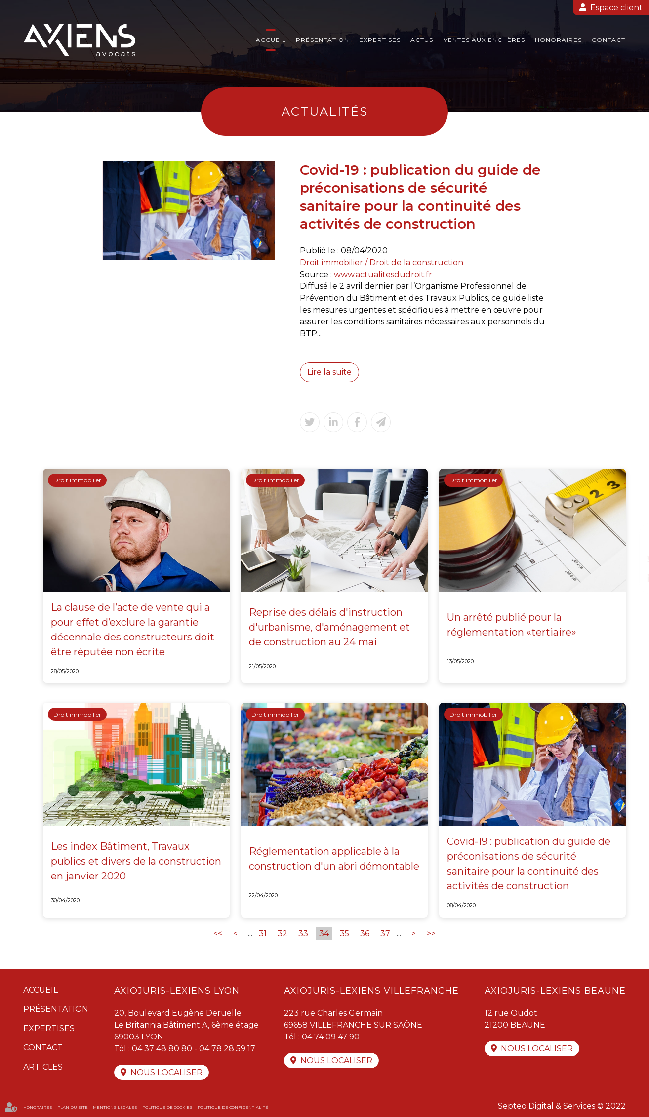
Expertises (380, 39)
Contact (608, 39)
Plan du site (72, 1107)
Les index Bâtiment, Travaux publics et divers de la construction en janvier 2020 (136, 861)
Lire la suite (329, 372)
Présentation (322, 39)
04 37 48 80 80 (162, 1048)
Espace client (616, 7)
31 (263, 933)
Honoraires (558, 39)
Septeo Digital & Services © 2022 (562, 1106)
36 (364, 933)
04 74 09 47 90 (331, 1036)
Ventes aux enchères (484, 39)
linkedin (629, 578)
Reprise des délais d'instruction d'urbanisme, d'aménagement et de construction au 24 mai (329, 627)
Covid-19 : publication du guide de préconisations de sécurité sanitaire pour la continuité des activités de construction (528, 864)
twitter (629, 558)
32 (282, 933)
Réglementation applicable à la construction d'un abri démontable (334, 858)
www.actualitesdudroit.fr (383, 274)
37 (385, 933)
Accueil (271, 39)
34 (324, 933)
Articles (43, 1067)
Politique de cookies (167, 1107)
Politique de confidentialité (233, 1107)
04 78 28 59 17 (227, 1048)
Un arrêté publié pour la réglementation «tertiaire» (511, 624)
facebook (629, 539)
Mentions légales (115, 1107)
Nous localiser (166, 1072)
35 (344, 933)
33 (303, 933)
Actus (421, 39)
